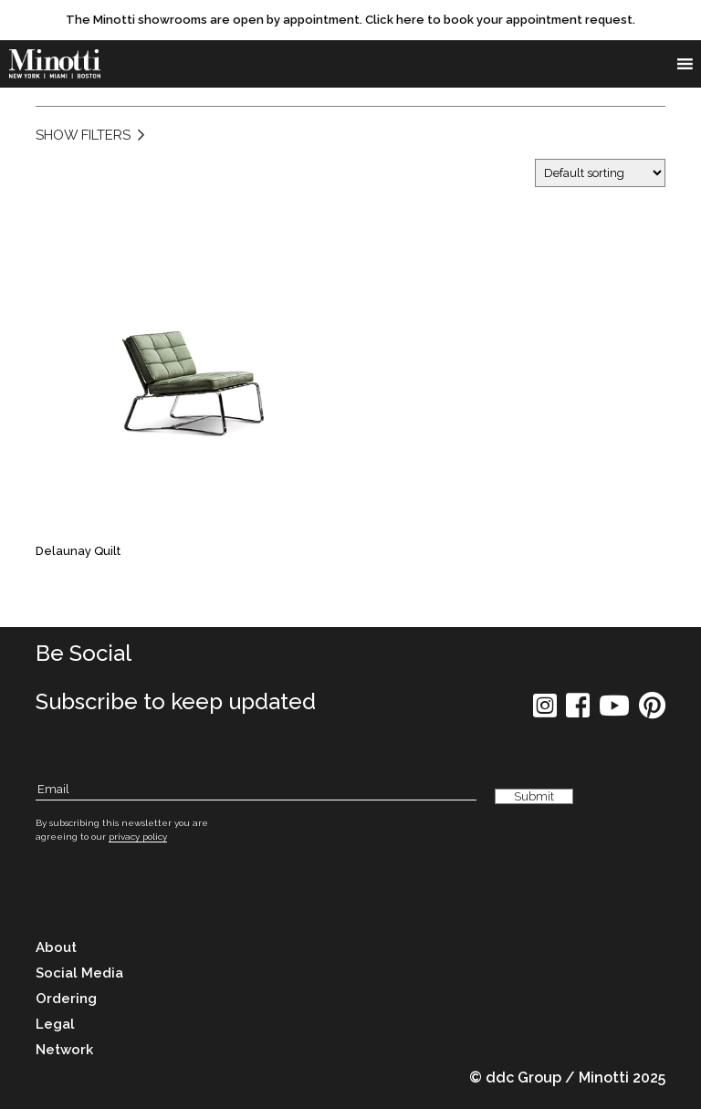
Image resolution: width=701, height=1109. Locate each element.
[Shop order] (600, 173)
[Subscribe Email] (256, 789)
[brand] (54, 63)
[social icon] (545, 711)
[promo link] (350, 20)
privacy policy (138, 837)
